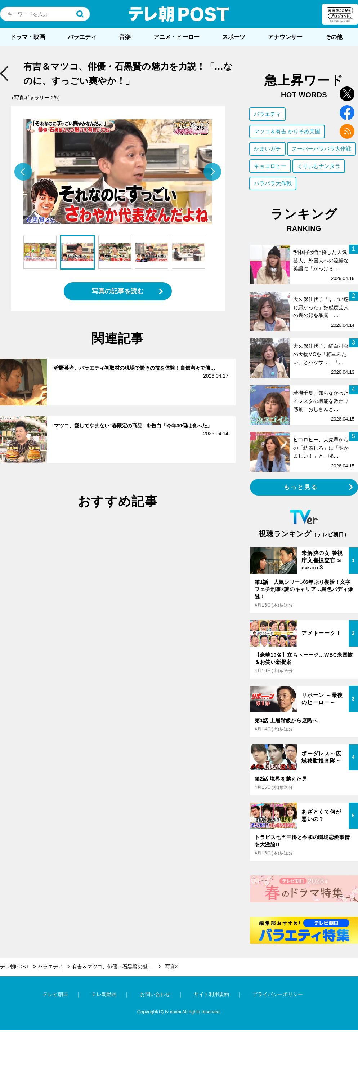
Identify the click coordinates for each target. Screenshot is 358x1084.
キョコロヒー (270, 166)
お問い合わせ (155, 994)
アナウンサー (285, 37)
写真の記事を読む (118, 291)
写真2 (171, 966)
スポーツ (233, 37)
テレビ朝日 (55, 994)
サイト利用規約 (211, 994)
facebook (347, 112)
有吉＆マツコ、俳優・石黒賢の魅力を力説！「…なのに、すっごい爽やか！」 (117, 966)
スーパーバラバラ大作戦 (321, 149)
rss (347, 131)
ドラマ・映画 (27, 37)
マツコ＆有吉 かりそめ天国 (287, 131)
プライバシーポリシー (277, 994)
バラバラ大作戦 (273, 183)
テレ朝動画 (104, 994)
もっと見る (301, 487)
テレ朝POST (179, 14)
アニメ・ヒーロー (176, 37)
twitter (347, 93)
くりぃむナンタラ (318, 166)
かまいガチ (267, 149)
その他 (334, 37)
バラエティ (82, 37)
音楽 (125, 37)
